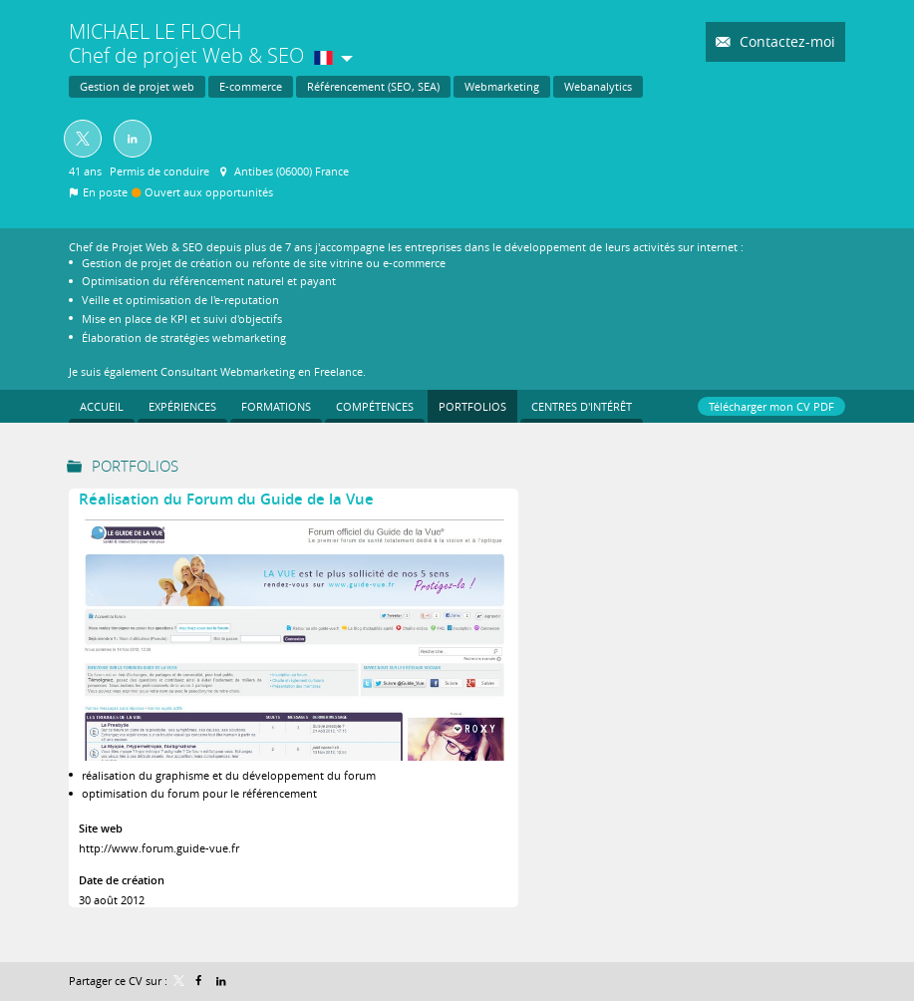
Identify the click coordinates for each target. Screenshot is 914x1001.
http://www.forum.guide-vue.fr (159, 847)
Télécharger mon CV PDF (771, 406)
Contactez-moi (785, 41)
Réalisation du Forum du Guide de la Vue (226, 499)
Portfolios (135, 466)
